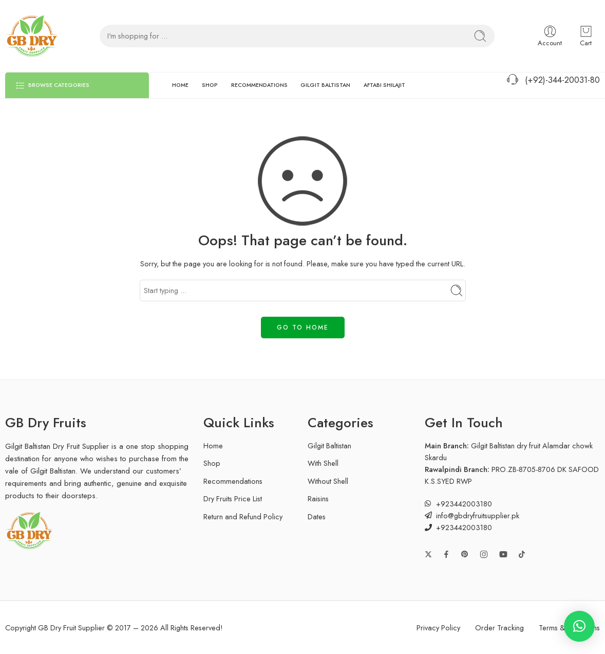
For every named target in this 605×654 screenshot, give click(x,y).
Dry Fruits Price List (232, 498)
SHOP (210, 85)
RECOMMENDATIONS (259, 85)
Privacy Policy (438, 627)
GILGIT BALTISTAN (325, 85)
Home (213, 445)
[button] (579, 626)
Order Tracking (499, 627)
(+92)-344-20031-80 (552, 80)
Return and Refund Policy (242, 516)
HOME (180, 85)
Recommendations (232, 481)
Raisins (318, 498)
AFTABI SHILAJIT (384, 85)
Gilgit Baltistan (329, 445)
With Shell (323, 463)
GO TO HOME (303, 327)
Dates (317, 516)
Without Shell (328, 481)
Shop (211, 463)
